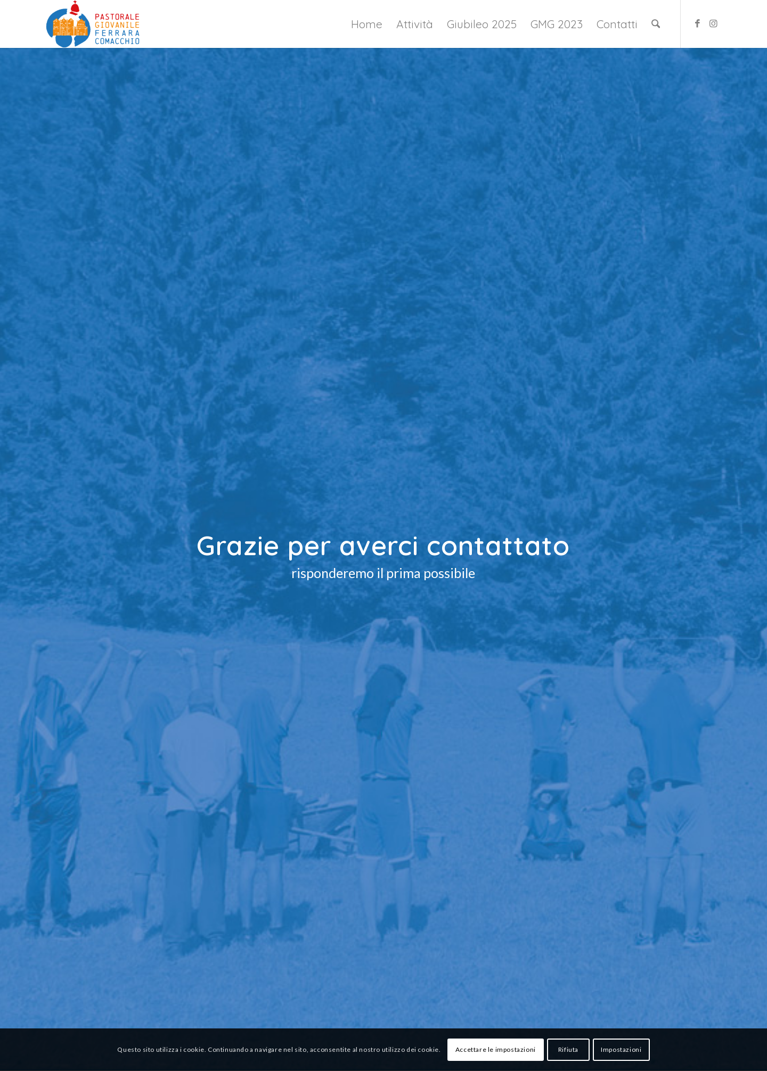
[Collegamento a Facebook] (697, 23)
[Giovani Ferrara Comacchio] (93, 24)
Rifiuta (568, 1049)
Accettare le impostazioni (495, 1049)
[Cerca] (655, 24)
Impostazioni (621, 1049)
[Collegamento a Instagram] (713, 23)
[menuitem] (366, 24)
